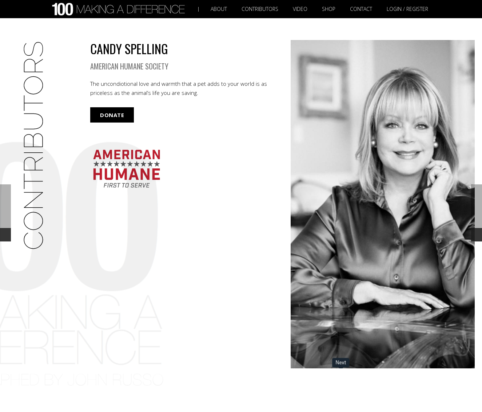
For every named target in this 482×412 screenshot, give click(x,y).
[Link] (120, 9)
